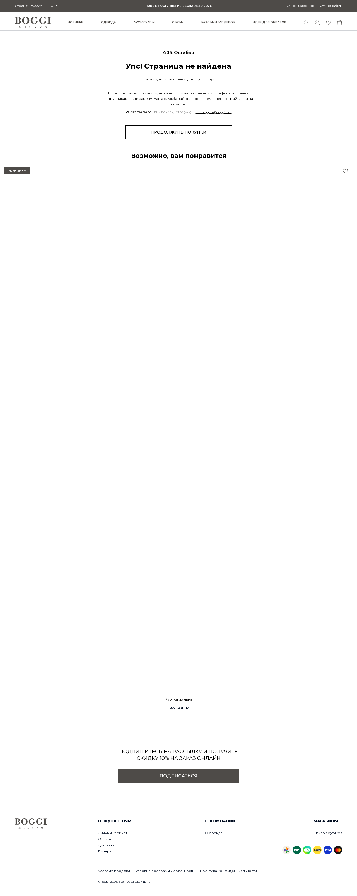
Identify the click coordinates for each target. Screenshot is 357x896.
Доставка (106, 845)
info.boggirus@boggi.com (214, 112)
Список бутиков (327, 833)
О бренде (214, 833)
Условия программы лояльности (165, 871)
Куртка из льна (178, 699)
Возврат (105, 851)
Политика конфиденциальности (228, 871)
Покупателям (114, 820)
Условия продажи (114, 871)
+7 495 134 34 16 (138, 112)
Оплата (104, 839)
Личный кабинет (112, 833)
